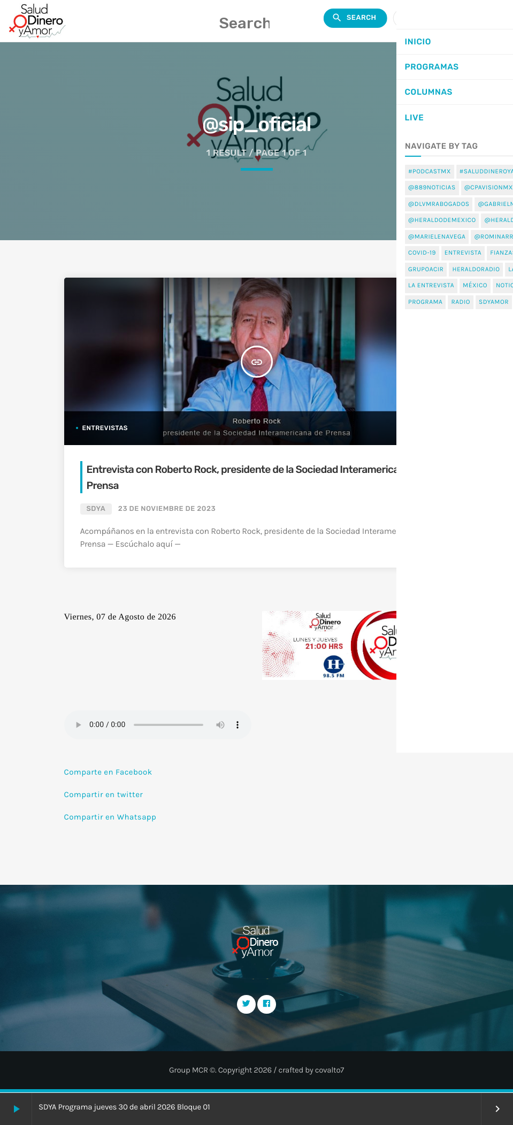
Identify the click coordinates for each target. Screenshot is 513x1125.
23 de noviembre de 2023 (167, 509)
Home (444, 228)
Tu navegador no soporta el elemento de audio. (157, 724)
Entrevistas (105, 428)
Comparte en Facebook (108, 772)
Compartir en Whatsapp (110, 817)
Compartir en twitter (103, 794)
